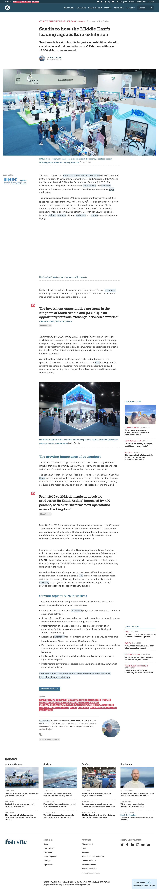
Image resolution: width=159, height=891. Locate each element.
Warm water (69, 8)
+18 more (80, 21)
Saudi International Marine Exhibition (81, 175)
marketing (44, 582)
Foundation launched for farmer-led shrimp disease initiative (59, 805)
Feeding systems (132, 654)
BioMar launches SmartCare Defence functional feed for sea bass (98, 816)
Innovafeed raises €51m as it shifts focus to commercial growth (140, 636)
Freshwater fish (88, 705)
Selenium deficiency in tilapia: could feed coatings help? (138, 445)
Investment (83, 708)
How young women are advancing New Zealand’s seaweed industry (137, 432)
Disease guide (121, 1)
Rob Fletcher (55, 57)
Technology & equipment (136, 666)
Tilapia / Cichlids (105, 705)
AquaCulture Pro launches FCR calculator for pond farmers (139, 658)
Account (150, 1)
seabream (81, 215)
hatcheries (59, 636)
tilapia (42, 478)
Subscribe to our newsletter (93, 856)
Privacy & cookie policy (91, 873)
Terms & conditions (90, 869)
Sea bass (71, 21)
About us (85, 852)
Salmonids (44, 700)
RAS (97, 362)
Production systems (89, 703)
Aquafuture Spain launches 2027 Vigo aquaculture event (139, 647)
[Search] (145, 7)
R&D (81, 575)
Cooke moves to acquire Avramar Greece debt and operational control (98, 805)
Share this (45, 325)
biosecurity (76, 610)
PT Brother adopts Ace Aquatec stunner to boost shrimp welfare (57, 794)
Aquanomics (119, 8)
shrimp (94, 215)
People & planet (95, 8)
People (66, 708)
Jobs (127, 632)
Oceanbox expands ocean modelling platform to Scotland (139, 671)
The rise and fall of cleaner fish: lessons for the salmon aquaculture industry (139, 457)
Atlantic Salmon (48, 21)
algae (111, 188)
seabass (61, 215)
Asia (115, 708)
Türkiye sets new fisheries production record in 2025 (132, 805)
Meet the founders (128, 815)
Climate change (132, 427)
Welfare (129, 452)
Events (132, 1)
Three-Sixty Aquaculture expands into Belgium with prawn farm (58, 816)
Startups (107, 8)
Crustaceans (74, 700)
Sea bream (44, 703)
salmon (52, 215)
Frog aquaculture (22, 2)
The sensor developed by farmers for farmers (136, 818)
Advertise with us (89, 865)
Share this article (49, 689)
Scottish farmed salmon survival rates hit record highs (19, 805)
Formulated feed (133, 441)
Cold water (81, 8)
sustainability (89, 185)
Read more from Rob (49, 740)
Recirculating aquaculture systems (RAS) (59, 705)
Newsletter (141, 1)
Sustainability (71, 703)
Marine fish (95, 700)
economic (106, 185)
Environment (57, 703)
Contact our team (89, 860)
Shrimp (35, 2)
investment (110, 290)
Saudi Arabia (46, 710)
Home (45, 844)
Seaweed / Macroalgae (50, 708)
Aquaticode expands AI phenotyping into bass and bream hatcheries (137, 794)
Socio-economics (98, 708)
